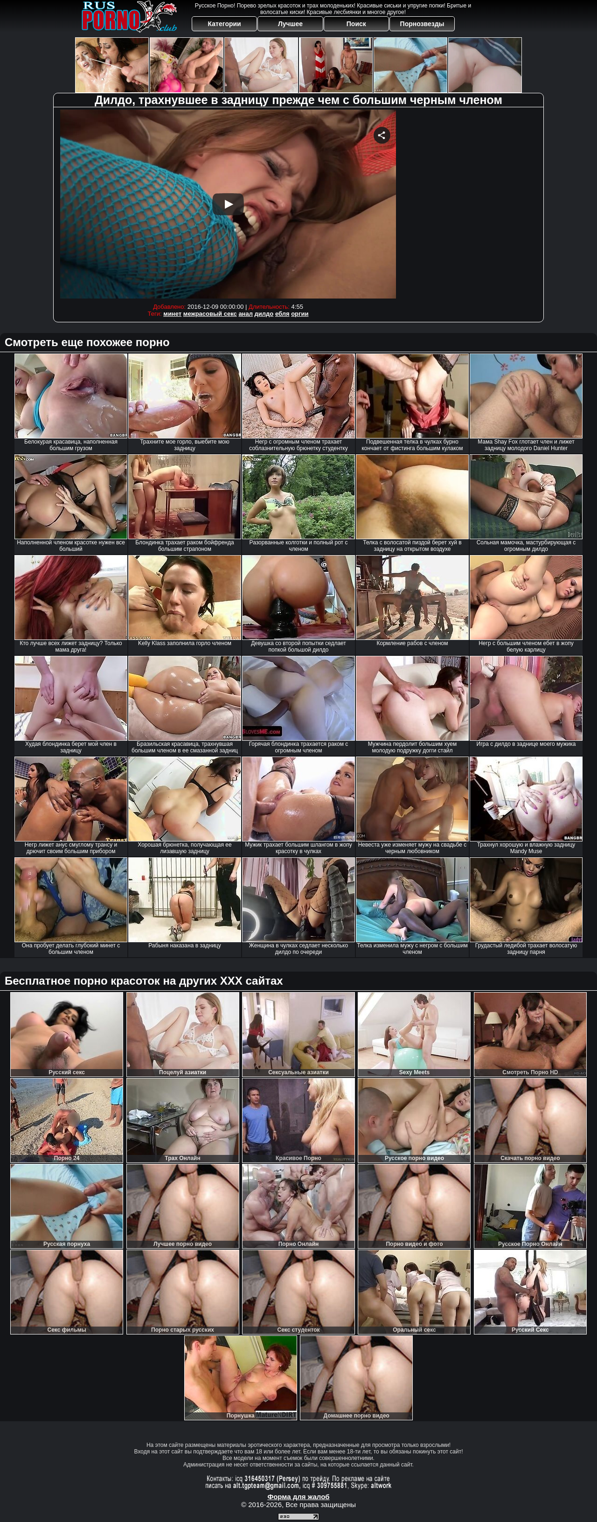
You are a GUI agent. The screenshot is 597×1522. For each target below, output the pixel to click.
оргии (299, 313)
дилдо (264, 313)
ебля (282, 313)
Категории (224, 24)
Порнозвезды (422, 24)
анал (245, 313)
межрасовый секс (210, 313)
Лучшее (290, 24)
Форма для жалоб (298, 1497)
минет (172, 313)
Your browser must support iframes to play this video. (228, 204)
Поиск (356, 24)
